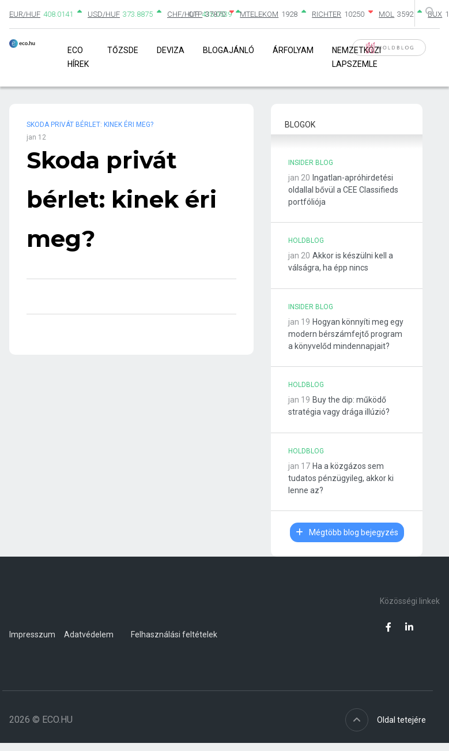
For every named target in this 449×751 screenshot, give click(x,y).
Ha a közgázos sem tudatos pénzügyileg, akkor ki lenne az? (341, 478)
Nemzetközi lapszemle (356, 57)
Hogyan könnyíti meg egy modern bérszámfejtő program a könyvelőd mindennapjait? (345, 334)
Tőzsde (122, 50)
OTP (195, 14)
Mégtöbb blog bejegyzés (347, 532)
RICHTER (326, 14)
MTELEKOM (259, 14)
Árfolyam (293, 50)
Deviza (170, 50)
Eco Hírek (78, 57)
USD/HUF (104, 14)
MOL (386, 14)
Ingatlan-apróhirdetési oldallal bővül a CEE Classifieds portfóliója (343, 189)
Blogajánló (228, 50)
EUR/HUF (24, 14)
